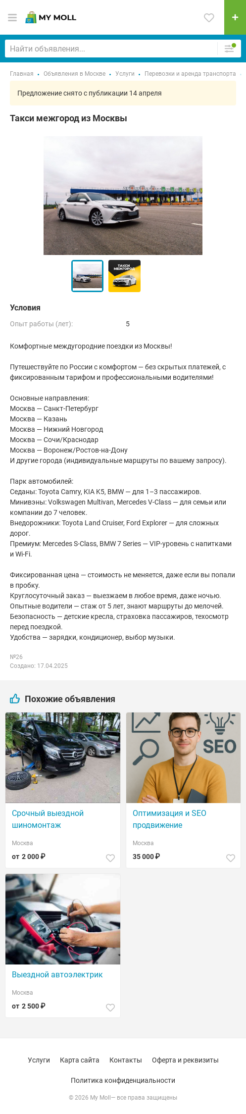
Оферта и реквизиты (185, 1060)
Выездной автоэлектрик (57, 974)
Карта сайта (79, 1060)
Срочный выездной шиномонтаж (48, 819)
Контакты (125, 1060)
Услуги (39, 1060)
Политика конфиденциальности (123, 1080)
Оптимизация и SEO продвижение (169, 819)
